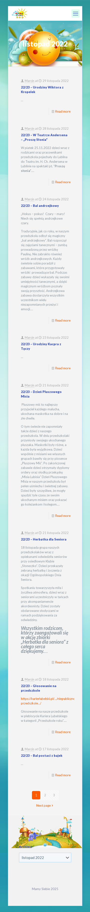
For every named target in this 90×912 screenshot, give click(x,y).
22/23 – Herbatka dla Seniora (43, 539)
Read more (63, 111)
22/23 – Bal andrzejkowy (40, 206)
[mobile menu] (76, 13)
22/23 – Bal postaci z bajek (41, 755)
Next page (45, 805)
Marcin (29, 81)
